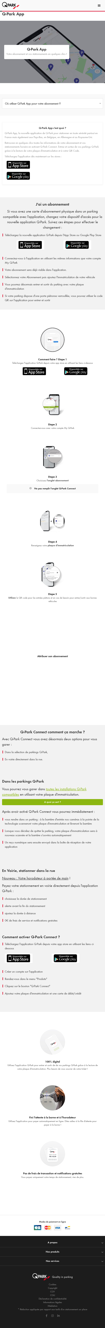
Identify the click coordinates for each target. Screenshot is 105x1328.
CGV (52, 1291)
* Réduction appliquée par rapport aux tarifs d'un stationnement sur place (52, 1309)
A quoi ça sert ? (52, 802)
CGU (52, 1295)
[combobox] (52, 104)
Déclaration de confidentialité (52, 1298)
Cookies (52, 1284)
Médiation (52, 1305)
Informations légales (52, 1302)
